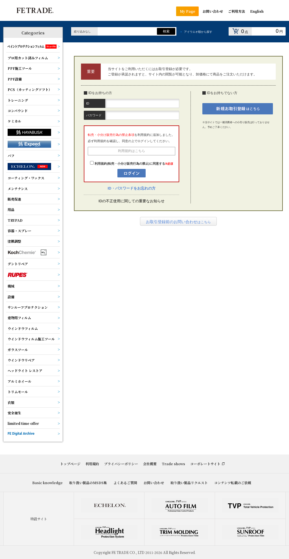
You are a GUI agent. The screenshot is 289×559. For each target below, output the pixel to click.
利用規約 (92, 463)
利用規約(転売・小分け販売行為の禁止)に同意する (130, 163)
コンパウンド (18, 110)
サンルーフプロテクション (28, 307)
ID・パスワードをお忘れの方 (132, 188)
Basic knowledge (47, 482)
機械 (11, 286)
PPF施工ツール (20, 68)
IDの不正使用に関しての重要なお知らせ (131, 201)
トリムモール (18, 391)
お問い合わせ (154, 482)
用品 (11, 209)
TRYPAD (15, 220)
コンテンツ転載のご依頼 (232, 482)
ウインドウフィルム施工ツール (31, 338)
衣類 (11, 402)
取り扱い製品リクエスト (189, 482)
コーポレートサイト (205, 463)
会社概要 (150, 463)
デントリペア (18, 263)
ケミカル (14, 121)
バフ (11, 155)
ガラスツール (18, 349)
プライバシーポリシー (121, 463)
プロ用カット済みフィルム (28, 57)
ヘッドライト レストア (25, 370)
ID (87, 103)
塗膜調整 (14, 241)
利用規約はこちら (131, 151)
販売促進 (14, 199)
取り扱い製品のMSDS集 (88, 482)
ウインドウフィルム (23, 328)
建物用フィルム (19, 317)
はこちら (178, 221)
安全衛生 (14, 412)
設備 (11, 296)
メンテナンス (18, 188)
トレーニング (18, 100)
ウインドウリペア (21, 360)
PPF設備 (15, 79)
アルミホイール (19, 381)
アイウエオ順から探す (198, 31)
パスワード (94, 115)
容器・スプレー (19, 230)
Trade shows (173, 463)
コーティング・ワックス (26, 177)
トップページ (70, 463)
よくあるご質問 (125, 482)
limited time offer (23, 423)
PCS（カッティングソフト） (30, 89)
